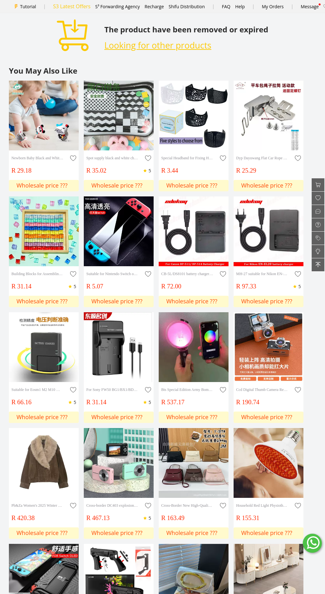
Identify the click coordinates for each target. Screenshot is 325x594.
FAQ (226, 6)
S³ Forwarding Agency (117, 6)
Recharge (154, 6)
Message (310, 6)
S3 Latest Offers (71, 6)
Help (240, 6)
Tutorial (28, 6)
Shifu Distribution (187, 6)
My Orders (273, 6)
